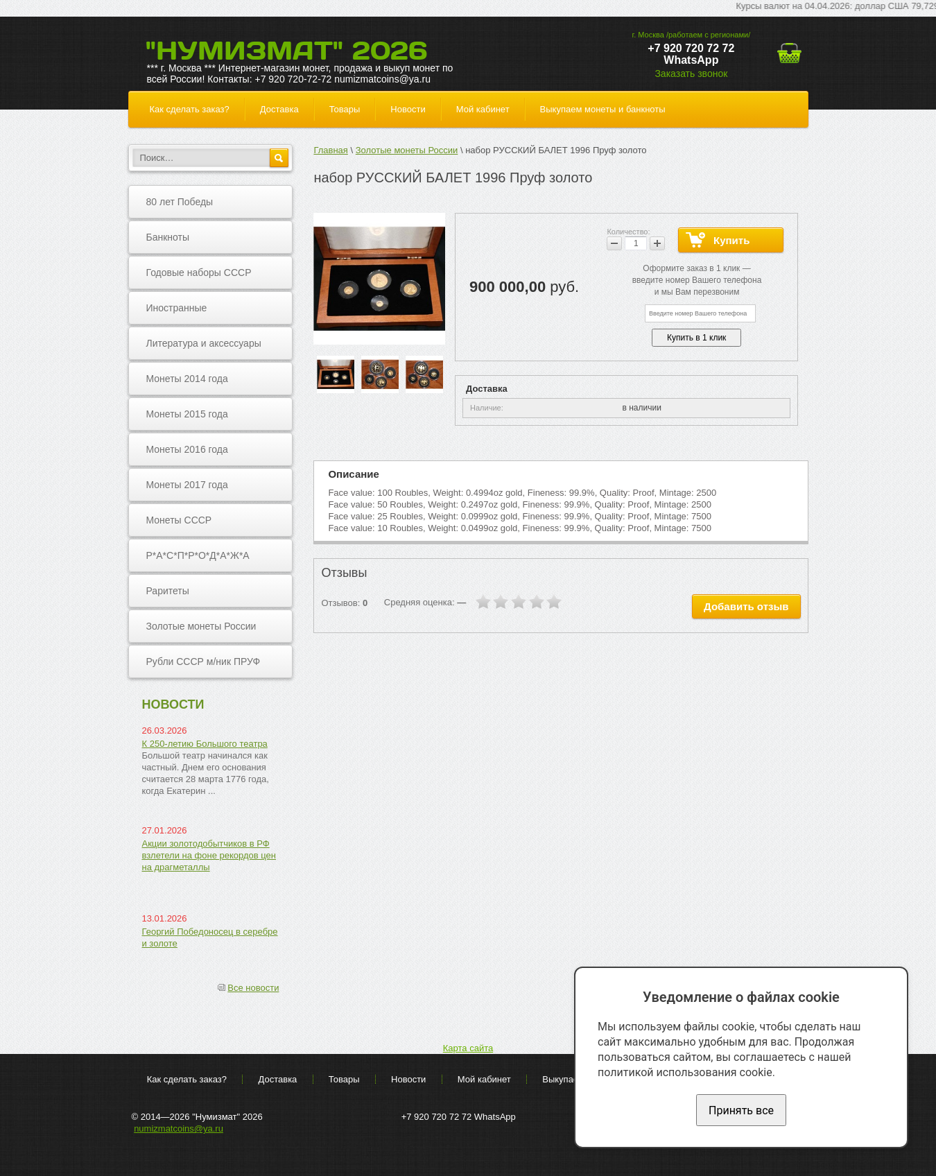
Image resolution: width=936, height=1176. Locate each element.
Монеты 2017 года (187, 484)
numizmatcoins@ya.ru (178, 1128)
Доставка (279, 109)
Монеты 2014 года (187, 378)
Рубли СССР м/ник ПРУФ (203, 661)
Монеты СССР (179, 520)
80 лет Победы (180, 201)
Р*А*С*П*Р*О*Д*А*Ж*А (198, 555)
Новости (407, 109)
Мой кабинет (483, 109)
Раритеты (167, 590)
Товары (345, 109)
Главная (330, 150)
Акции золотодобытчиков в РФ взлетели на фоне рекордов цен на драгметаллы (209, 855)
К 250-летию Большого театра (205, 743)
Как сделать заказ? (189, 109)
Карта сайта (468, 1048)
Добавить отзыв (746, 606)
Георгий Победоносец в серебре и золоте (210, 937)
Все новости (253, 988)
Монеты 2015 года (187, 414)
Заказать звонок (691, 73)
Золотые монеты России (201, 626)
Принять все (741, 1110)
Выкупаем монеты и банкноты (603, 109)
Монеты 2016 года (187, 449)
